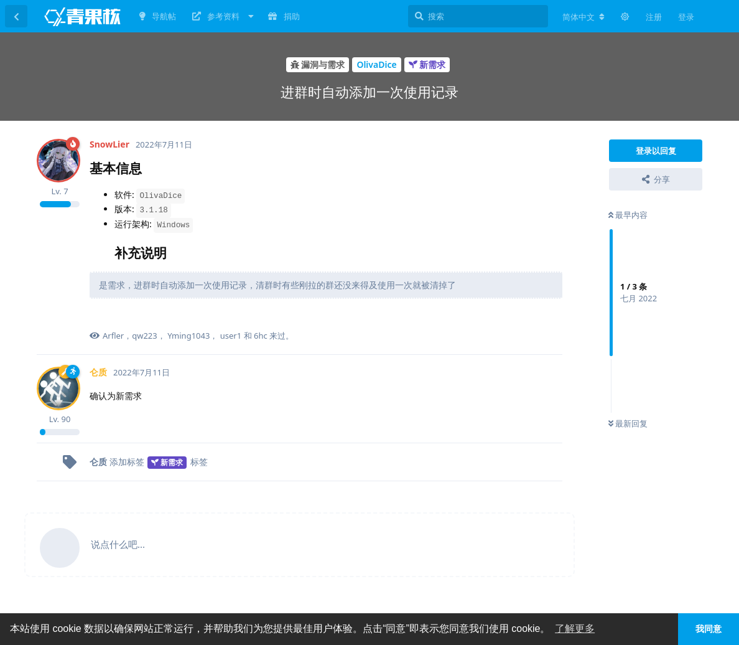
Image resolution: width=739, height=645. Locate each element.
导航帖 (157, 16)
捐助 (283, 16)
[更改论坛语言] (583, 17)
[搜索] (478, 16)
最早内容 (628, 214)
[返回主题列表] (16, 16)
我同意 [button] (708, 629)
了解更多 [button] (575, 628)
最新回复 (628, 423)
